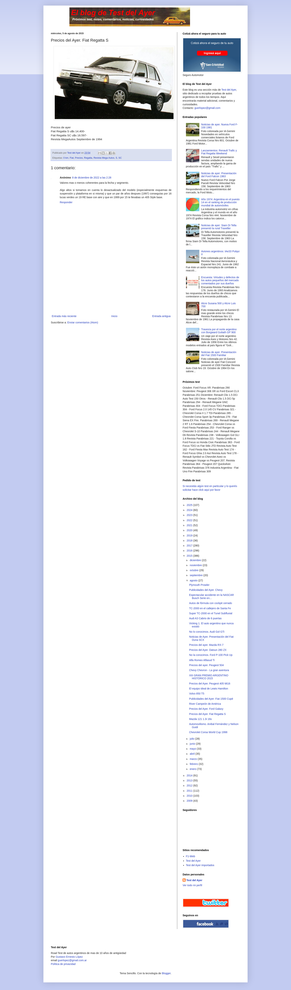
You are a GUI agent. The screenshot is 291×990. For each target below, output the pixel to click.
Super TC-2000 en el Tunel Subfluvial (210, 613)
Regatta (88, 158)
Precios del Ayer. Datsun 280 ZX (207, 649)
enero (193, 768)
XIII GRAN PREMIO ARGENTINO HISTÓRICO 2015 (208, 677)
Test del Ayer (228, 89)
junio (193, 743)
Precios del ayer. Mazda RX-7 (206, 644)
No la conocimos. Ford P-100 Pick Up (210, 654)
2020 (190, 530)
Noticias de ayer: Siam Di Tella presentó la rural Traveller (218, 227)
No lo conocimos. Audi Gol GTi (206, 631)
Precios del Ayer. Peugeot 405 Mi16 (209, 683)
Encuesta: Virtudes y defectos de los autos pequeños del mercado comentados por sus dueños (220, 280)
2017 (190, 545)
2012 (190, 785)
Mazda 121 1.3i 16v (200, 719)
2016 (190, 550)
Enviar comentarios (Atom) (82, 322)
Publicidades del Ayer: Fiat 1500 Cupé (211, 698)
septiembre (196, 575)
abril (192, 753)
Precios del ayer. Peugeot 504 (206, 665)
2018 (190, 540)
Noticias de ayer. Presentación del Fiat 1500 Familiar (218, 354)
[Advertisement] (111, 286)
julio (192, 738)
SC (120, 158)
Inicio (114, 316)
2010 (190, 795)
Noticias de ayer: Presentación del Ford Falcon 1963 (218, 175)
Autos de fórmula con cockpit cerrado (210, 603)
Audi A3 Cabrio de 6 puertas (205, 618)
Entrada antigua (161, 316)
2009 (190, 800)
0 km (65, 158)
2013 (190, 780)
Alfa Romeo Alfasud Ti (202, 660)
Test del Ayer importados (200, 865)
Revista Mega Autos (104, 158)
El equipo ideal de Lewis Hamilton (208, 688)
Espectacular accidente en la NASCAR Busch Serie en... (211, 596)
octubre (194, 570)
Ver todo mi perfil (192, 885)
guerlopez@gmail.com (207, 107)
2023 (190, 515)
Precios (79, 158)
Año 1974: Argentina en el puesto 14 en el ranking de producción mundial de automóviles (220, 202)
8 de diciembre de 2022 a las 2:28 (91, 177)
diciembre (196, 560)
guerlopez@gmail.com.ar (72, 960)
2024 (190, 510)
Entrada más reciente (64, 316)
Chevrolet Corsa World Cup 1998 (208, 732)
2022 (190, 520)
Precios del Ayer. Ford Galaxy (206, 708)
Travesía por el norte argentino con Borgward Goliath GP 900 (219, 331)
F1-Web (190, 856)
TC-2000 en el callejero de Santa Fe (210, 608)
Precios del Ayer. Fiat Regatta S (207, 714)
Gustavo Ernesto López (69, 956)
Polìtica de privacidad (63, 964)
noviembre (196, 565)
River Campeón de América (205, 703)
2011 (190, 790)
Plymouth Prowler (199, 584)
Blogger (166, 973)
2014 (190, 775)
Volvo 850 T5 (196, 693)
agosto (194, 580)
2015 (190, 555)
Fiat (72, 158)
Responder (66, 202)
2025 (190, 505)
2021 (190, 525)
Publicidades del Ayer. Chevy (206, 589)
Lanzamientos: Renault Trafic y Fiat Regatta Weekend (219, 152)
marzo (194, 758)
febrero (194, 763)
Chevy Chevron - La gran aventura (209, 670)
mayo (193, 748)
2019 (190, 535)
